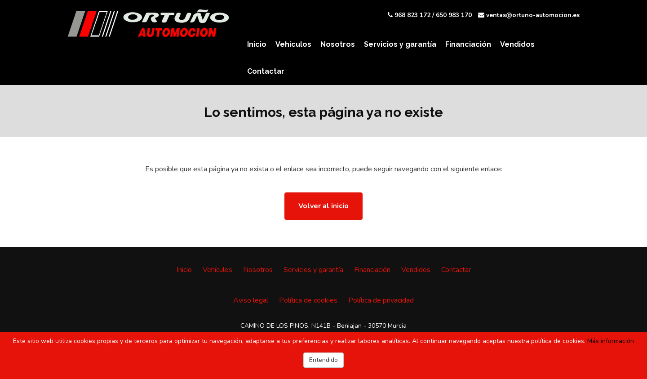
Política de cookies (308, 300)
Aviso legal (250, 300)
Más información (610, 341)
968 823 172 (412, 15)
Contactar (265, 71)
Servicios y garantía (400, 44)
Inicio (256, 44)
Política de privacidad (381, 300)
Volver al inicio (323, 206)
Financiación (468, 44)
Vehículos (293, 44)
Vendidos (517, 44)
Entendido (323, 360)
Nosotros (337, 44)
